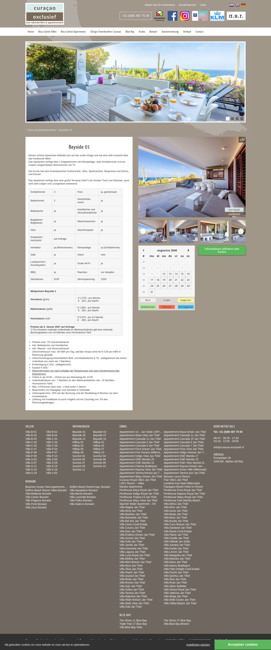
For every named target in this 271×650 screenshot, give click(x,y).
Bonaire (153, 31)
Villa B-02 (51, 431)
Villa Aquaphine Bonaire (83, 490)
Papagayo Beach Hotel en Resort (183, 486)
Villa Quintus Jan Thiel (177, 575)
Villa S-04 (31, 459)
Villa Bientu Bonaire (81, 493)
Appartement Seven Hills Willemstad (185, 469)
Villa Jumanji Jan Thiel (177, 544)
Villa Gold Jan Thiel (131, 541)
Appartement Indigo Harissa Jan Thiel (186, 452)
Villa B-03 (31, 435)
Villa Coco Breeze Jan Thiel (180, 524)
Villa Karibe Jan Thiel (176, 548)
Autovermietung (170, 31)
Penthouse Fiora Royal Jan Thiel (183, 490)
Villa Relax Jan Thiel (131, 579)
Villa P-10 (51, 455)
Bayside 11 (78, 438)
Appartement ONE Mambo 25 (137, 459)
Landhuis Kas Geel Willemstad (182, 483)
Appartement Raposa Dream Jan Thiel (186, 466)
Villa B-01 (31, 431)
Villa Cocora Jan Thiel (132, 527)
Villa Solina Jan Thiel (132, 589)
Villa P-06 (31, 452)
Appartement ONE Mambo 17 (181, 455)
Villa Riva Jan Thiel (175, 579)
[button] (228, 119)
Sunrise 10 (99, 466)
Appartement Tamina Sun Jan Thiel (184, 472)
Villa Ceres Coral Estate (133, 524)
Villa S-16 (31, 469)
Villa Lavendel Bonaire (83, 497)
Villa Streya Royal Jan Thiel (180, 589)
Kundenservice (187, 4)
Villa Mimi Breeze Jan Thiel (135, 562)
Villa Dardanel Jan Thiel (177, 527)
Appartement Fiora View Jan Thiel (183, 448)
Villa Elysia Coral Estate (178, 531)
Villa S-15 (51, 466)
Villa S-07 (31, 462)
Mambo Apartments (131, 486)
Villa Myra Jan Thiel (131, 565)
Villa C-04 (51, 442)
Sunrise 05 (78, 459)
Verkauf (187, 31)
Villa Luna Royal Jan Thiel (135, 555)
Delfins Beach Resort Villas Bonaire (46, 490)
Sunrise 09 (78, 466)
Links (203, 4)
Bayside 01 (65, 130)
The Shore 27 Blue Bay (177, 620)
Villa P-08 (31, 455)
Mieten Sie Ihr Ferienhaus (160, 4)
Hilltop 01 (77, 442)
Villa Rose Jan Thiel (175, 582)
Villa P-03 (51, 448)
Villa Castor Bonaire (37, 497)
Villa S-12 (31, 466)
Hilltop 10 (98, 452)
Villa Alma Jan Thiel (131, 510)
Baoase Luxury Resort (177, 476)
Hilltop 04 (98, 445)
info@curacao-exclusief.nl (229, 447)
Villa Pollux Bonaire (81, 500)
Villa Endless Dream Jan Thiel (137, 534)
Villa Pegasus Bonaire (38, 500)
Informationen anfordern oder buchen (222, 250)
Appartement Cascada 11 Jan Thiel (184, 435)
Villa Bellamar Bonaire (38, 493)
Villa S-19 (31, 472)
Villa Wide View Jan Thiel (134, 603)
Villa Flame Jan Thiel (176, 534)
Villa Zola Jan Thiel (131, 606)
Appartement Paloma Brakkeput (138, 466)
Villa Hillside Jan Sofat (177, 541)
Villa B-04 (51, 435)
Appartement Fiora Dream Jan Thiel (140, 448)
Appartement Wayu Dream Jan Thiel (141, 476)
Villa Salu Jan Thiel (131, 586)
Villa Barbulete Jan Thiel (134, 517)
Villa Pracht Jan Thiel (176, 572)
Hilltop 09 (77, 452)
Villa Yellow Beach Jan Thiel (180, 603)
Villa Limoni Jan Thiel (176, 551)
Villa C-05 (31, 445)
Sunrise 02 (78, 455)
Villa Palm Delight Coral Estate (181, 568)
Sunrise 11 (78, 469)
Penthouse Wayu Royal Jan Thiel (183, 497)
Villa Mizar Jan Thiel (175, 562)
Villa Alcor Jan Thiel (175, 507)
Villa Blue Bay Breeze (176, 623)
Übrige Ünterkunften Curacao (105, 31)
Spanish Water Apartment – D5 (138, 503)
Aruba (142, 31)
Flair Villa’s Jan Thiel (176, 479)
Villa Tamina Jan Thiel (132, 592)
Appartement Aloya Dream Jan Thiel (185, 431)
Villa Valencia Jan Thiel (177, 592)
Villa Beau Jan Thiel (175, 517)
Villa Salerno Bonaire (82, 503)
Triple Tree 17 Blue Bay (133, 623)
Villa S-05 (51, 459)
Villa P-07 (51, 452)
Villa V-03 (51, 472)
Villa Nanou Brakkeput (177, 565)
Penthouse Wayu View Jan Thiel (138, 500)
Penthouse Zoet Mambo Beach (182, 500)
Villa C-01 (51, 438)
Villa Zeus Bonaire (36, 507)
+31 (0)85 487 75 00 (135, 15)
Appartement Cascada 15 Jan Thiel (184, 438)
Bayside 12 (99, 438)
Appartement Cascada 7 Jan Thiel (183, 445)
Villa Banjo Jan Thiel (175, 514)
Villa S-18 (51, 469)
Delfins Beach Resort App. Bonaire (90, 486)
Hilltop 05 (77, 448)
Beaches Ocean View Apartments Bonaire (49, 486)
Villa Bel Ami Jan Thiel (132, 520)
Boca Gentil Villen (47, 31)
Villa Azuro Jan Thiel (175, 510)
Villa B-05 (31, 438)
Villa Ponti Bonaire (36, 503)
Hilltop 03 (77, 445)
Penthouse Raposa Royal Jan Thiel (184, 493)
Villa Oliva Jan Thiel (131, 568)
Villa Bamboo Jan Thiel (133, 514)
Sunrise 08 (99, 462)
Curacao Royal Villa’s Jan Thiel (138, 479)
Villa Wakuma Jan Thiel (133, 596)
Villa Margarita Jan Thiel (178, 555)
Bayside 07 (99, 435)
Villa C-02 (31, 442)
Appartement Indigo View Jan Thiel (140, 455)
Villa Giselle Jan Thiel (176, 538)
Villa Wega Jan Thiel (176, 596)
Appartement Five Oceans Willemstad (142, 452)
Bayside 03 (99, 431)
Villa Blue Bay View (131, 627)
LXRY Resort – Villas (132, 483)
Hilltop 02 (98, 442)
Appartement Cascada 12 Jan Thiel (140, 438)
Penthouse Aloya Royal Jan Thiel (139, 490)
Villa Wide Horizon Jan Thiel (136, 599)
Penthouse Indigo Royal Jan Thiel (139, 493)
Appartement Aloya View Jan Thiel (140, 435)
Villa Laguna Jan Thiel (132, 551)
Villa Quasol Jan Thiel (132, 575)
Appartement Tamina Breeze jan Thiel (142, 472)
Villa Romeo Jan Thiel (132, 582)
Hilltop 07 (98, 448)
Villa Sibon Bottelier (175, 586)
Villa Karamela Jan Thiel (134, 548)
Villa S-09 (51, 462)
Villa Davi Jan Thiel (131, 531)
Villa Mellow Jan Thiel (132, 558)
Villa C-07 (31, 448)
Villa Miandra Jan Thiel (177, 558)
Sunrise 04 (99, 455)
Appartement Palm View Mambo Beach (187, 462)
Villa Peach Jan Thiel (132, 572)
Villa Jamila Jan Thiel (132, 544)
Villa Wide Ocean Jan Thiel (179, 599)
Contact (200, 31)
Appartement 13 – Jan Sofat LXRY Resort (144, 431)
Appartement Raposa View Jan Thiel (141, 469)
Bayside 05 (78, 435)
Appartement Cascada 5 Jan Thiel (183, 442)
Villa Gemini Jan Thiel (132, 538)
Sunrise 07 (78, 462)
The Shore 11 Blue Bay (133, 620)
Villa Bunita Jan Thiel (176, 520)
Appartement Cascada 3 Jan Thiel (139, 442)
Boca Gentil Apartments (73, 31)
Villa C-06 (51, 445)
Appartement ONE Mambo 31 (137, 462)
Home (31, 31)
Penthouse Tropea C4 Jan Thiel (138, 497)
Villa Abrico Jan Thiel (176, 503)
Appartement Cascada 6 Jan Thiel (139, 445)
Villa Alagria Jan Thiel (132, 507)
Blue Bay (130, 31)
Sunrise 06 (99, 459)
